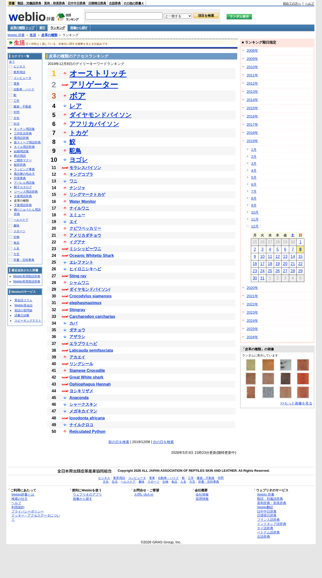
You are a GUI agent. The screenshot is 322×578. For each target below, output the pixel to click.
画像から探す (79, 28)
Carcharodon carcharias (92, 316)
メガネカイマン (83, 411)
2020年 (252, 288)
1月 (254, 150)
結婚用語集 (21, 151)
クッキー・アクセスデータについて (35, 517)
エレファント (81, 262)
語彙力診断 (21, 315)
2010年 (252, 67)
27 (285, 271)
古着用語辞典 (23, 196)
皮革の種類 (49, 35)
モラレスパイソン (85, 168)
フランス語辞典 (268, 519)
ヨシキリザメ (81, 391)
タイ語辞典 (265, 528)
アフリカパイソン (94, 123)
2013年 (252, 92)
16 (255, 264)
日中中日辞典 (77, 3)
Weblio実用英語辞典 (26, 281)
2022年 (252, 304)
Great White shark (86, 377)
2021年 (252, 296)
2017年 (252, 124)
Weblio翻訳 (265, 507)
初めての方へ (292, 3)
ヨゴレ (78, 159)
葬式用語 (20, 156)
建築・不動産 (22, 106)
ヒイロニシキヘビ (85, 269)
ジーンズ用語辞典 (26, 191)
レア (75, 106)
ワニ (73, 181)
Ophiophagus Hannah (90, 384)
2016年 (252, 116)
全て (12, 61)
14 (293, 256)
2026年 (252, 337)
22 (300, 264)
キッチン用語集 (24, 129)
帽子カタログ (23, 187)
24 (262, 271)
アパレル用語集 (24, 182)
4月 (254, 171)
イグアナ (77, 242)
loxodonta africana (87, 418)
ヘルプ (309, 3)
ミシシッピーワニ (85, 249)
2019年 (252, 141)
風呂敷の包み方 (24, 173)
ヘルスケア (20, 220)
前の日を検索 (118, 442)
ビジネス (19, 66)
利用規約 (17, 507)
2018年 (252, 133)
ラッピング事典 (24, 169)
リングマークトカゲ (87, 194)
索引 (42, 28)
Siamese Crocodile (87, 370)
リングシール (81, 364)
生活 (33, 35)
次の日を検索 (163, 442)
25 (270, 271)
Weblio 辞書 (16, 35)
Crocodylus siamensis (90, 296)
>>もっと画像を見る (296, 403)
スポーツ (19, 231)
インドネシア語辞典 (271, 524)
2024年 (252, 321)
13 (285, 256)
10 (262, 256)
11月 (255, 219)
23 (255, 271)
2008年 (252, 51)
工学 (16, 101)
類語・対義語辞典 (29, 3)
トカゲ (78, 132)
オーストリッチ (98, 73)
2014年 (252, 100)
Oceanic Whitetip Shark (91, 255)
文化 (16, 118)
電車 (16, 83)
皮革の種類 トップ (22, 28)
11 (270, 256)
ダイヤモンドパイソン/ (89, 289)
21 (293, 264)
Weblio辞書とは (22, 494)
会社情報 (202, 494)
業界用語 (19, 72)
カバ (73, 323)
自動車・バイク (23, 89)
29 (300, 271)
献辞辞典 (20, 165)
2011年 (252, 75)
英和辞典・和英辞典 (271, 503)
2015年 (252, 108)
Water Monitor (82, 201)
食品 (16, 242)
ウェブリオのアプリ (87, 494)
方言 (16, 254)
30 (255, 278)
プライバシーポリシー (27, 511)
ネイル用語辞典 (24, 147)
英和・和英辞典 (54, 3)
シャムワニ (79, 283)
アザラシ (77, 337)
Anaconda (79, 398)
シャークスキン (83, 404)
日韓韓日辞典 (97, 3)
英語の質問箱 (23, 310)
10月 (255, 212)
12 (277, 256)
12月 (255, 226)
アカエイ (77, 357)
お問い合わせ (144, 494)
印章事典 (20, 178)
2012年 (252, 83)
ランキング (57, 28)
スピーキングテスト (27, 320)
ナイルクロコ (81, 425)
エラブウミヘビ (83, 344)
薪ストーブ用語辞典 (27, 142)
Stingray (77, 310)
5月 (254, 177)
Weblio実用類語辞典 (26, 276)
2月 (254, 157)
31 (262, 278)
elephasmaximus (85, 303)
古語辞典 (115, 3)
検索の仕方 (19, 499)
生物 (16, 237)
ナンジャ (77, 188)
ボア (77, 95)
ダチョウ (77, 330)
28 (293, 271)
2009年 (252, 59)
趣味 (16, 225)
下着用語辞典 (23, 205)
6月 (254, 184)
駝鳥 (75, 150)
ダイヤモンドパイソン (100, 115)
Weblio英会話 (23, 305)
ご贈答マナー (23, 160)
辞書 (12, 3)
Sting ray (77, 276)
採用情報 (202, 499)
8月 (254, 198)
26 (277, 271)
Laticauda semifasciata (91, 350)
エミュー (77, 215)
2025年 (252, 329)
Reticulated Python (87, 431)
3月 (254, 164)
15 (300, 256)
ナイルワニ (79, 208)
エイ (73, 222)
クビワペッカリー (85, 228)
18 (270, 264)
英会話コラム (23, 300)
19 (277, 264)
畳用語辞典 (21, 138)
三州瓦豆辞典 (23, 133)
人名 (16, 248)
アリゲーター (93, 84)
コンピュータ (22, 78)
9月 (254, 205)
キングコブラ (81, 174)
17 (262, 264)
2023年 (252, 312)
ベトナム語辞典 (268, 532)
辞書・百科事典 (23, 260)
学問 (16, 112)
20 (285, 264)
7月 (254, 191)
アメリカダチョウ (85, 235)
